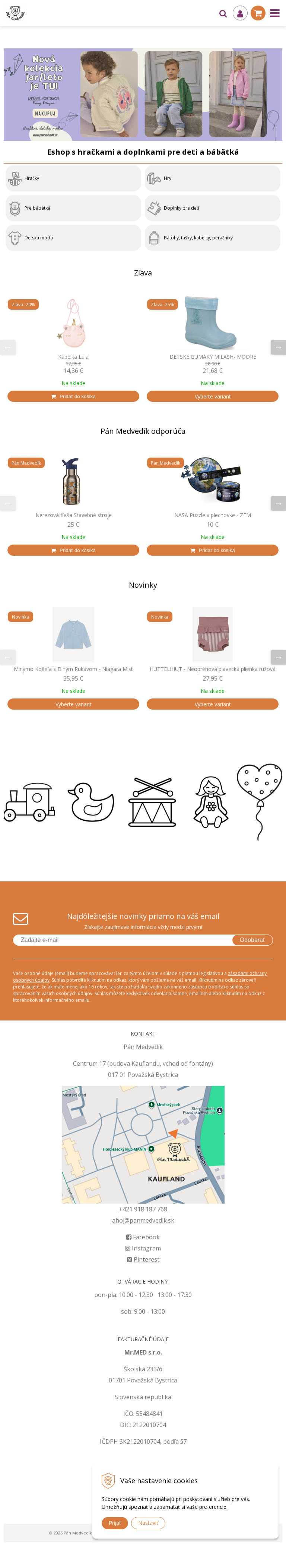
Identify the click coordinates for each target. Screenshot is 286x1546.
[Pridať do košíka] (73, 396)
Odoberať (252, 940)
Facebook (143, 1237)
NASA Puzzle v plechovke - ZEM (212, 515)
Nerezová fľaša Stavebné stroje (73, 515)
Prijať (115, 1523)
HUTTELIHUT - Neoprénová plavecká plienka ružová (213, 669)
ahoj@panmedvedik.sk (143, 1220)
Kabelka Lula (73, 357)
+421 (126, 1209)
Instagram (143, 1248)
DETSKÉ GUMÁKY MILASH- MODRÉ (212, 357)
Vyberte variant (213, 396)
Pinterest (143, 1259)
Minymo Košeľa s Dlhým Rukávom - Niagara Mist (73, 669)
